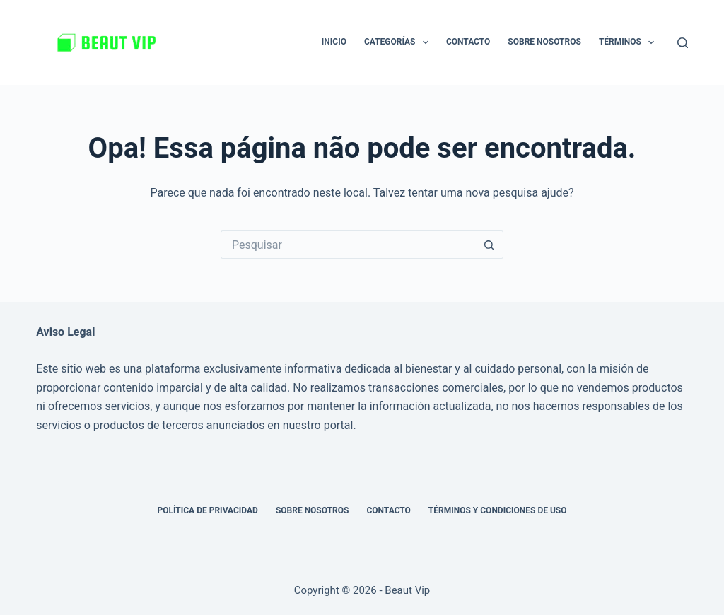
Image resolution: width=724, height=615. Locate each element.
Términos (629, 42)
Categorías (399, 42)
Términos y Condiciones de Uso (497, 510)
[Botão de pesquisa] (489, 244)
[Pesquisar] (682, 42)
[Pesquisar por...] (348, 244)
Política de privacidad (207, 510)
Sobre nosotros (544, 42)
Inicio (334, 42)
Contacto (468, 42)
